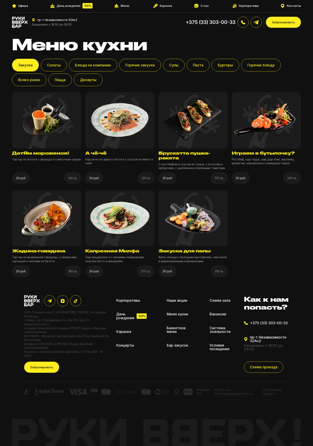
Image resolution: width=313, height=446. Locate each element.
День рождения (71, 5)
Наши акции (177, 300)
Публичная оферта (272, 392)
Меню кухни (177, 314)
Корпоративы (246, 6)
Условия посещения (219, 347)
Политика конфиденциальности (233, 392)
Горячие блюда (261, 65)
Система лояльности (220, 329)
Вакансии (218, 314)
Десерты (88, 80)
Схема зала (220, 300)
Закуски (25, 65)
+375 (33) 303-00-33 (211, 22)
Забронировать (283, 22)
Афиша (20, 6)
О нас (201, 6)
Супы (173, 65)
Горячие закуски (140, 65)
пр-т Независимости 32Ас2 (54, 20)
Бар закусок (177, 345)
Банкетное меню (176, 329)
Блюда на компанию (93, 65)
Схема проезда (263, 367)
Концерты (125, 345)
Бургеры (225, 65)
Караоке (162, 6)
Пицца (60, 80)
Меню (121, 6)
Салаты (54, 65)
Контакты (291, 6)
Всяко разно (29, 80)
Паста (198, 65)
